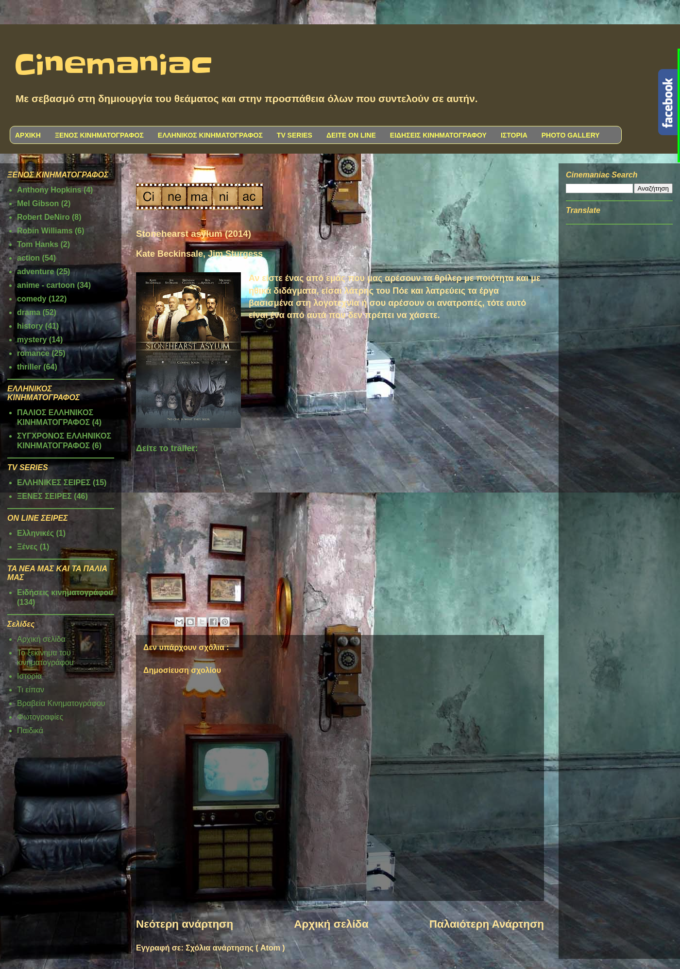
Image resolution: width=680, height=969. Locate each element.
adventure (35, 271)
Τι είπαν (30, 690)
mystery (32, 339)
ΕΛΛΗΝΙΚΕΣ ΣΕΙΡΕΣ (54, 482)
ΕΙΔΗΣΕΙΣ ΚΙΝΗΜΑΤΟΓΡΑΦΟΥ (438, 135)
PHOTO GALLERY (571, 135)
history (30, 326)
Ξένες (27, 547)
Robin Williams (45, 231)
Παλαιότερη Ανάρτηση (486, 924)
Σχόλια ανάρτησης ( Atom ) (235, 948)
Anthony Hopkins (49, 190)
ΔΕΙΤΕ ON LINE (351, 135)
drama (28, 312)
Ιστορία (29, 676)
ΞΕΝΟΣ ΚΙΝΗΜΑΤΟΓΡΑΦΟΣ (99, 135)
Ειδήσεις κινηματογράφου (65, 592)
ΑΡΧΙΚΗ (28, 135)
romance (33, 353)
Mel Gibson (38, 203)
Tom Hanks (37, 244)
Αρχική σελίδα (331, 924)
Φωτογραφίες (40, 717)
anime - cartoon (46, 285)
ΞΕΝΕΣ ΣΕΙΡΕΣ (44, 496)
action (28, 258)
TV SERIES (294, 135)
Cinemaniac (113, 65)
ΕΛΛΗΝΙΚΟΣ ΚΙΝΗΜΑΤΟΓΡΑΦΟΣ (210, 135)
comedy (31, 299)
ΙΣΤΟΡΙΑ (514, 135)
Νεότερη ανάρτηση (184, 924)
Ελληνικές (35, 533)
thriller (29, 367)
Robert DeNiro (43, 217)
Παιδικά (30, 730)
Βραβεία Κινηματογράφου (61, 703)
